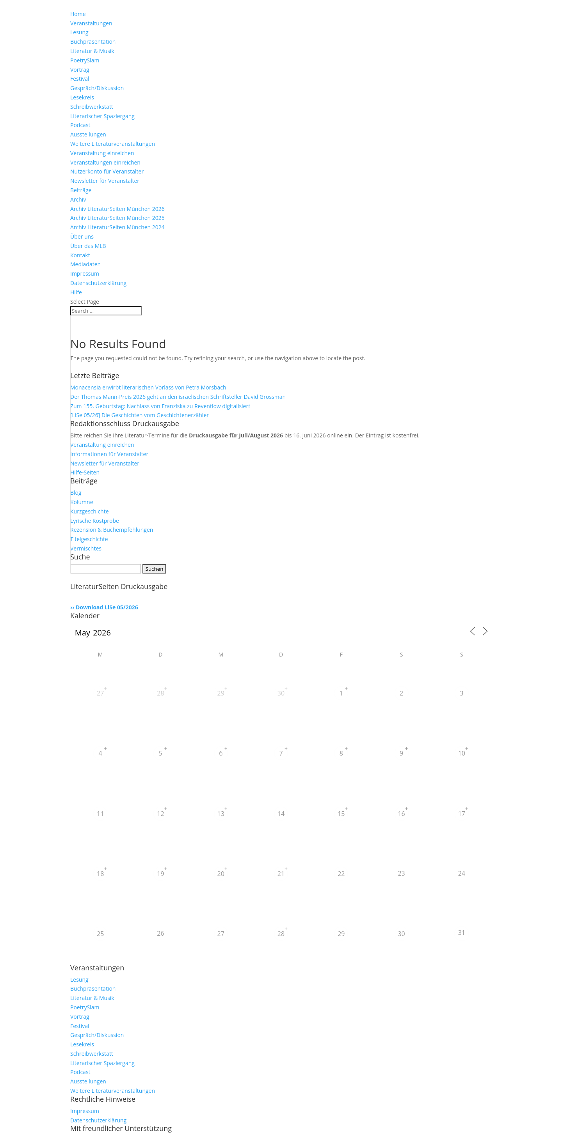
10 (461, 753)
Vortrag (79, 69)
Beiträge (80, 190)
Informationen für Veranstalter (109, 454)
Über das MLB (88, 246)
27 (100, 693)
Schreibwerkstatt (91, 106)
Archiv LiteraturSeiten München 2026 (117, 208)
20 (220, 873)
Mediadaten (85, 264)
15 (341, 813)
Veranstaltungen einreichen (105, 162)
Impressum (84, 273)
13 (220, 813)
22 (341, 873)
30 (281, 693)
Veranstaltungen (91, 23)
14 (281, 813)
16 (401, 813)
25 (100, 933)
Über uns (82, 236)
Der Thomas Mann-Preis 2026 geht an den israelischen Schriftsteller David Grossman (178, 396)
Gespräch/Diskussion (97, 88)
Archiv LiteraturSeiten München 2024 (117, 227)
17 (461, 813)
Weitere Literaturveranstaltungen (112, 143)
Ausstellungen (88, 134)
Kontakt (80, 255)
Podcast (80, 125)
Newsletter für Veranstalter (104, 180)
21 (281, 873)
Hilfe (76, 292)
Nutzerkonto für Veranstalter (107, 171)
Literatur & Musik (92, 51)
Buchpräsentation (93, 41)
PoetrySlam (84, 60)
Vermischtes (85, 548)
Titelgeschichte (89, 539)
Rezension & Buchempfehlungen (111, 529)
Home (78, 14)
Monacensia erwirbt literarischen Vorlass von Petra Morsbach (148, 387)
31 (461, 932)
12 (160, 813)
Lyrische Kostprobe (94, 520)
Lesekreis (82, 97)
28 (160, 693)
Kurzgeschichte (89, 511)
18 (100, 873)
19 (160, 873)
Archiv (78, 199)
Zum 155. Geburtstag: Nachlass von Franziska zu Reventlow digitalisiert (160, 406)
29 (220, 693)
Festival (79, 78)
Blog (76, 492)
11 (100, 813)
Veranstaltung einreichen (102, 153)
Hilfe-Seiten (85, 472)
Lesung (79, 32)
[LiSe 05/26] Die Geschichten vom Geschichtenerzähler (139, 415)
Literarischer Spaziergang (102, 116)
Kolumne (81, 502)
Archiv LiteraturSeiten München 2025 (117, 217)
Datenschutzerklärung (98, 283)
